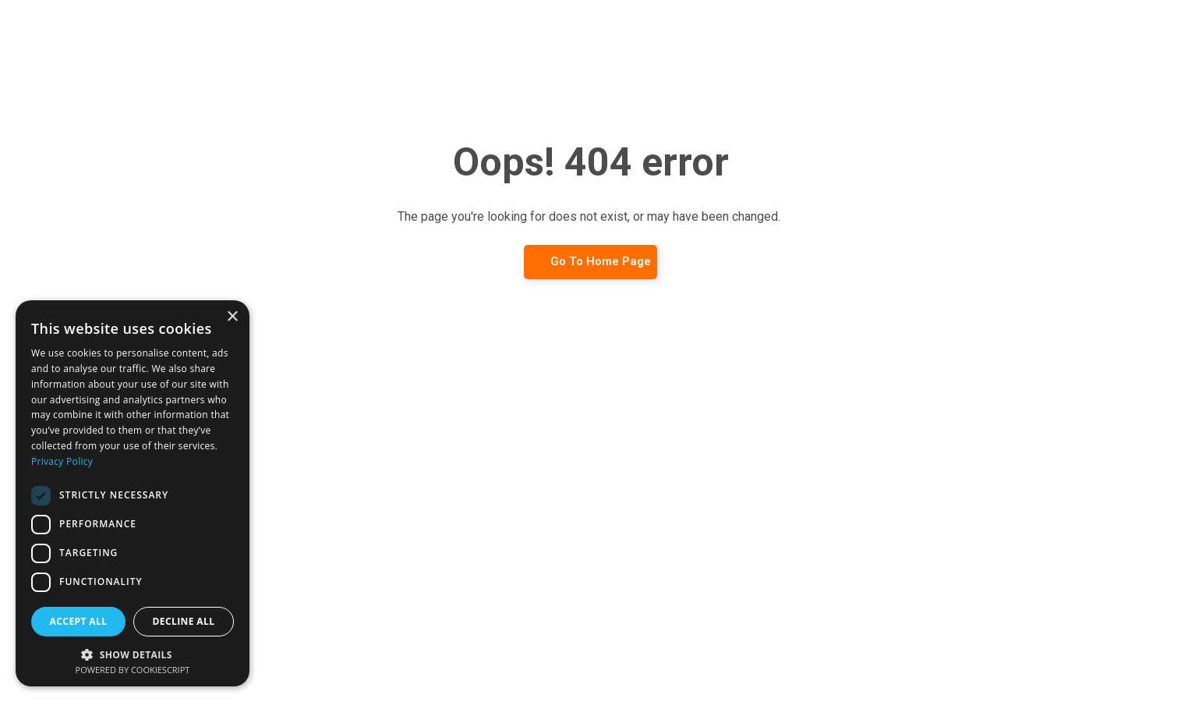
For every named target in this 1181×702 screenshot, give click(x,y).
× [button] (232, 317)
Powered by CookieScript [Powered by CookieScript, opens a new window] (133, 669)
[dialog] (132, 493)
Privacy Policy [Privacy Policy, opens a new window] (62, 461)
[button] (132, 653)
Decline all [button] (184, 621)
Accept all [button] (79, 621)
